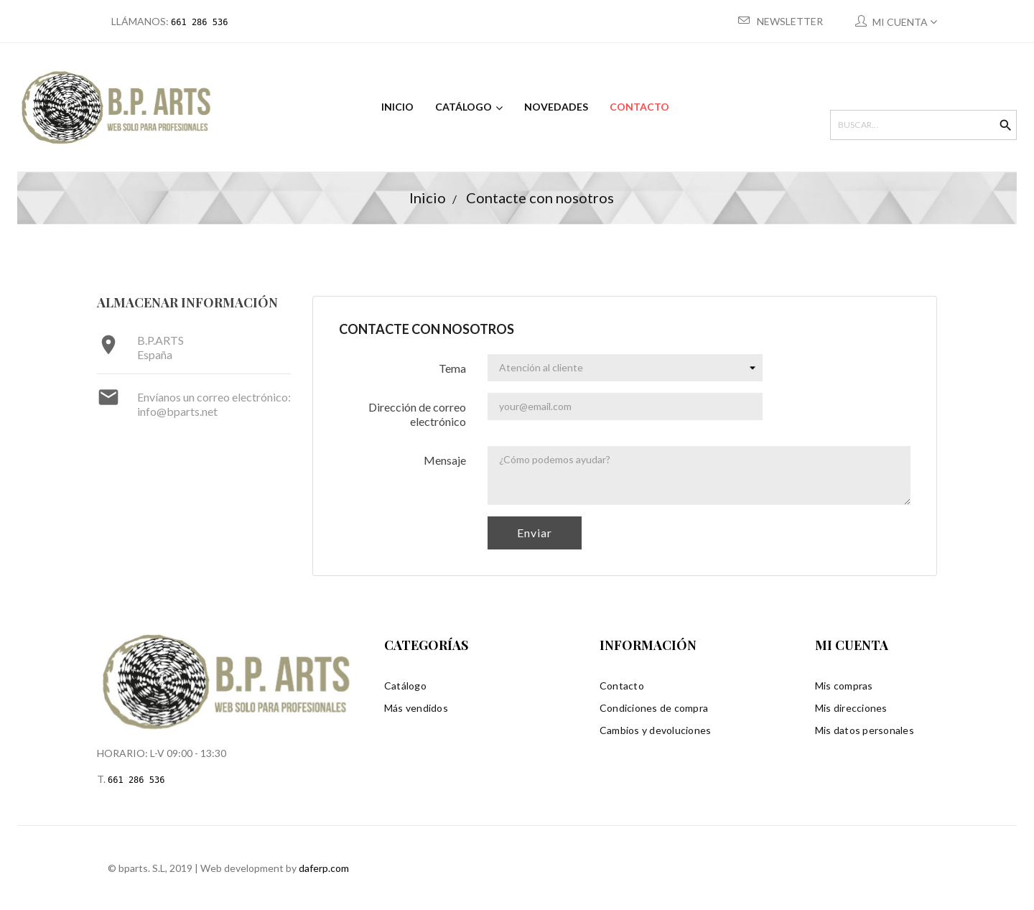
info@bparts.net (177, 410)
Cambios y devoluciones (656, 729)
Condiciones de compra (654, 706)
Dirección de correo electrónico (417, 413)
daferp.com (324, 866)
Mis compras (844, 684)
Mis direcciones (851, 706)
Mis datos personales (864, 729)
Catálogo (405, 684)
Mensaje (445, 458)
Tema (452, 366)
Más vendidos (416, 706)
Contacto (622, 684)
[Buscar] (916, 125)
